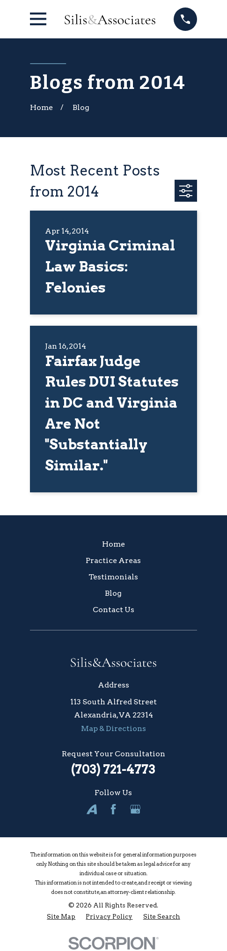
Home (113, 544)
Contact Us (113, 609)
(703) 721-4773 (113, 769)
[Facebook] (113, 809)
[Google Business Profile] (135, 809)
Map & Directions (113, 728)
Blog (113, 593)
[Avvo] (92, 809)
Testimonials (113, 576)
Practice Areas (113, 560)
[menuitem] (61, 916)
